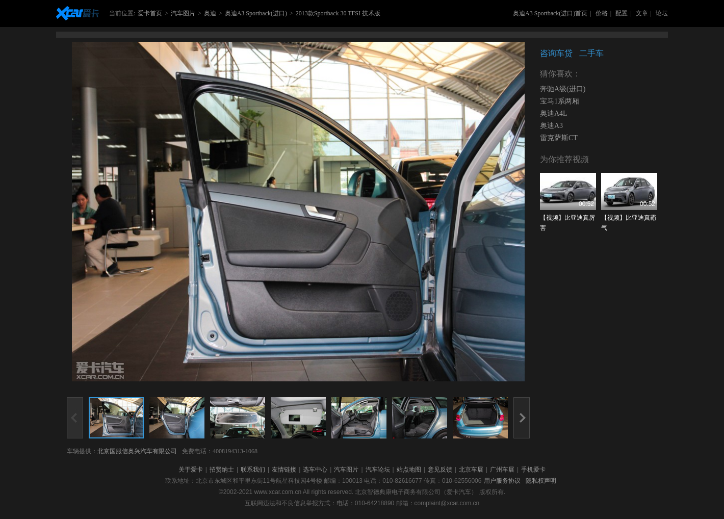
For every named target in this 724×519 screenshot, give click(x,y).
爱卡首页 (150, 13)
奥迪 (210, 13)
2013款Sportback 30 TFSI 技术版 (338, 13)
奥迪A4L (553, 113)
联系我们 (253, 469)
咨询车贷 (556, 53)
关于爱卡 (190, 469)
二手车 (591, 53)
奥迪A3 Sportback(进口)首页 (550, 13)
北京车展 (471, 469)
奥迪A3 (551, 125)
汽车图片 (183, 13)
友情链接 (284, 469)
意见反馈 (440, 469)
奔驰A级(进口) (562, 89)
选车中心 (315, 469)
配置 (621, 13)
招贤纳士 (222, 469)
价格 (602, 13)
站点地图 (409, 469)
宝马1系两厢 (559, 101)
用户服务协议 (502, 480)
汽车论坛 (378, 469)
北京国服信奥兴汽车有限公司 (137, 451)
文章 (642, 13)
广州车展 (502, 469)
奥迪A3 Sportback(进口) (256, 13)
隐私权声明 (541, 480)
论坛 (662, 13)
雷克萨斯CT (559, 138)
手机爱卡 (533, 469)
